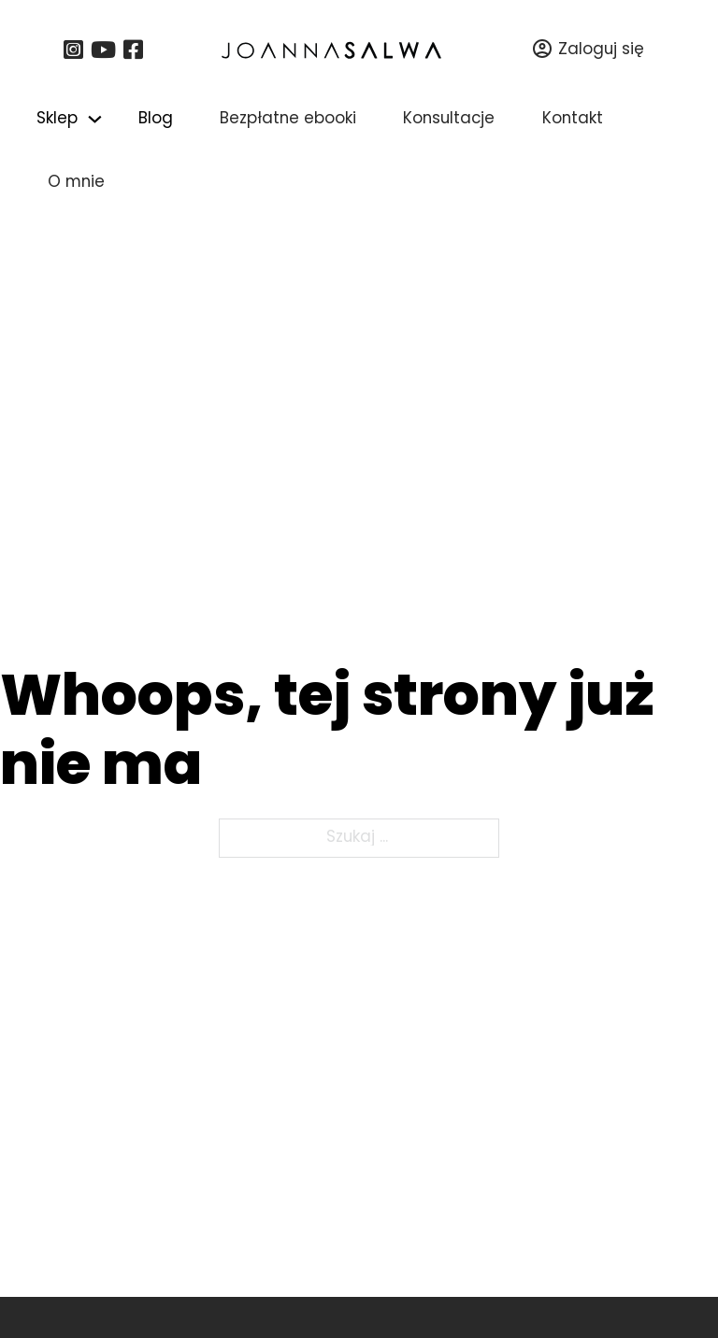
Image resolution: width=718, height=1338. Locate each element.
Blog (155, 119)
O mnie (76, 183)
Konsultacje (449, 119)
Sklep (57, 119)
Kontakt (572, 119)
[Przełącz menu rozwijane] (95, 119)
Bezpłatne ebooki (288, 119)
